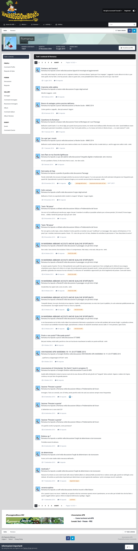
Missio (23, 24)
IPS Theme (5, 537)
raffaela (59, 208)
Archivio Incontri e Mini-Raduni (83, 490)
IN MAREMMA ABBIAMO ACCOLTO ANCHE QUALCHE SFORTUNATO (67, 244)
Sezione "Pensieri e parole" (51, 387)
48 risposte (59, 380)
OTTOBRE (77, 337)
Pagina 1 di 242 (71, 62)
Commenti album (9, 112)
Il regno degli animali (81, 89)
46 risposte (59, 345)
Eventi (6, 126)
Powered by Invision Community (127, 539)
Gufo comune (46, 190)
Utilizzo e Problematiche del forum (86, 208)
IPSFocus (12, 537)
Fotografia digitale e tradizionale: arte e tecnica (96, 157)
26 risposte (62, 397)
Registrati (127, 11)
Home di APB (10, 24)
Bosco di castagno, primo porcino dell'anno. (58, 103)
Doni (58, 70)
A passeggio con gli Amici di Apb (87, 246)
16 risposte (59, 164)
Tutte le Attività (8, 57)
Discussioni (7, 81)
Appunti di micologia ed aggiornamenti (85, 70)
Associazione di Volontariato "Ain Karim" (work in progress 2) (64, 368)
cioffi (58, 490)
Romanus (44, 70)
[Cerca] (111, 24)
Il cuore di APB (87, 370)
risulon (59, 89)
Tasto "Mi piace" (47, 206)
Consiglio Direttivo (63, 354)
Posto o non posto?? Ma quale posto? (55, 335)
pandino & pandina (63, 173)
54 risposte (62, 499)
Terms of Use (27, 548)
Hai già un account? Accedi (113, 10)
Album (6, 108)
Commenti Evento (9, 130)
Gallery (60, 24)
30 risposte (61, 200)
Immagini (7, 96)
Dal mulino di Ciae (48, 171)
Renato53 (60, 246)
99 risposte (59, 361)
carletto (59, 438)
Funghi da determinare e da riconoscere (88, 438)
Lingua (4, 539)
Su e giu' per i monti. (49, 138)
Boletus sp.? (46, 436)
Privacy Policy (19, 539)
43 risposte (60, 253)
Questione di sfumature (50, 120)
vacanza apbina (47, 488)
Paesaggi (85, 173)
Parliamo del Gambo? (49, 69)
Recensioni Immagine (11, 104)
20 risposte (62, 446)
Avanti (56, 62)
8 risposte (62, 462)
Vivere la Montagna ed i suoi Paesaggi (87, 122)
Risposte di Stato (9, 71)
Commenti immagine (10, 100)
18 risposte (58, 80)
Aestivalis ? (45, 469)
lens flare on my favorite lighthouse (54, 155)
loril (58, 455)
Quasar (59, 122)
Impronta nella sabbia (49, 87)
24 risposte (60, 97)
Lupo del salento (62, 157)
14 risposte (61, 183)
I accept (130, 547)
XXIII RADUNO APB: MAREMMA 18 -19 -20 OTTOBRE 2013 (63, 352)
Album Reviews (9, 116)
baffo (59, 192)
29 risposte (60, 132)
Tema (11, 539)
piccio (59, 105)
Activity (48, 24)
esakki (59, 471)
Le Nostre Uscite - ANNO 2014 (84, 105)
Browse (35, 24)
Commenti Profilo (9, 67)
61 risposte (60, 148)
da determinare (47, 453)
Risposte (6, 85)
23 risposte (60, 113)
